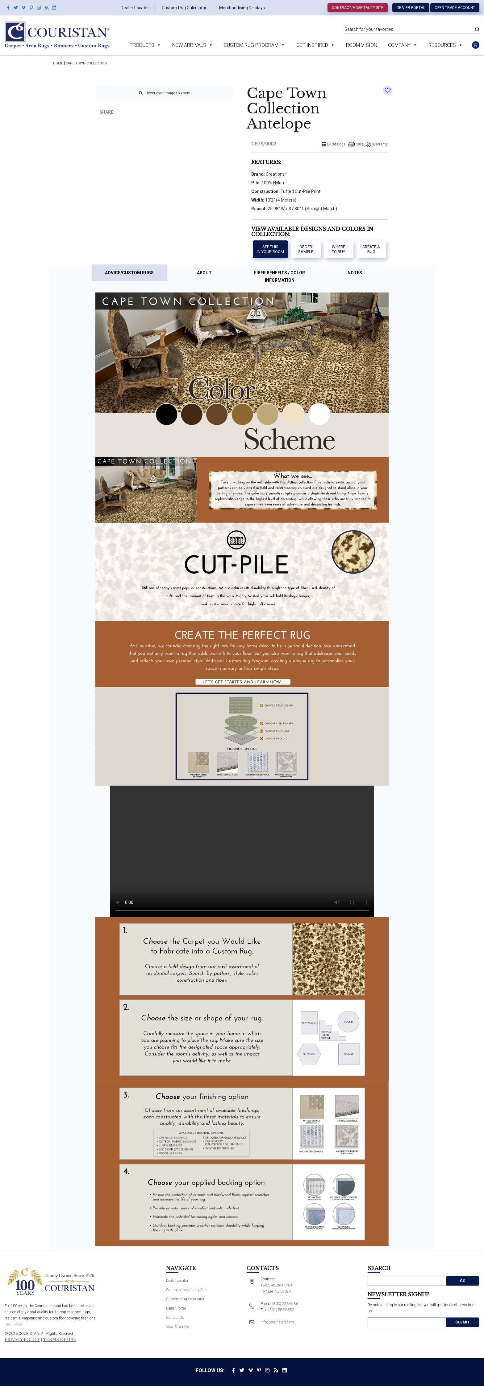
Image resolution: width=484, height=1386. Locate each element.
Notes (355, 272)
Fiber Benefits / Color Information (279, 276)
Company (399, 45)
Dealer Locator (135, 7)
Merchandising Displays (242, 7)
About (204, 272)
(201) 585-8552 (281, 1310)
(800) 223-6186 (285, 1304)
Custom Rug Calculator (184, 7)
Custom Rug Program (251, 45)
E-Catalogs (336, 144)
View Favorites (177, 1327)
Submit (462, 1322)
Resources (442, 45)
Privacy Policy (22, 1340)
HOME (58, 63)
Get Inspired (312, 45)
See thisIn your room (270, 249)
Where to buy (338, 249)
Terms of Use (59, 1340)
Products (142, 45)
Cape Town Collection (86, 63)
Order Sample (305, 249)
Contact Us (175, 1317)
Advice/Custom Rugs (129, 272)
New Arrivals (189, 45)
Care (360, 144)
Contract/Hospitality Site (357, 8)
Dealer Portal (411, 8)
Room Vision (361, 45)
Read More (13, 1324)
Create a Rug (371, 249)
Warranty (380, 144)
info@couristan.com (277, 1322)
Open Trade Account (455, 8)
